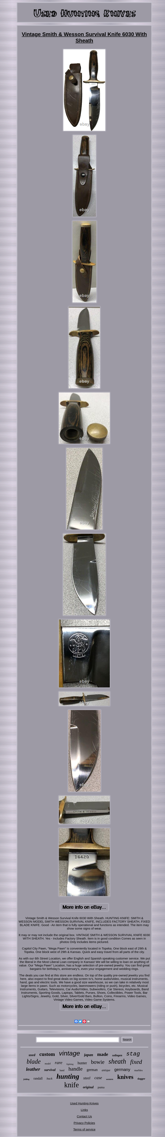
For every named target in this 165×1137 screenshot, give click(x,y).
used (32, 1055)
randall (37, 1078)
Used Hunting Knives (84, 1103)
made (102, 1054)
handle (75, 1069)
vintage (69, 1053)
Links (84, 1110)
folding (26, 1079)
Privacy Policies (84, 1123)
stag (133, 1054)
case (98, 1077)
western (109, 1079)
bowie (97, 1062)
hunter (82, 1063)
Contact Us (84, 1116)
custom (47, 1054)
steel (86, 1078)
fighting (70, 1064)
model (48, 1063)
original (88, 1087)
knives (125, 1077)
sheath (117, 1061)
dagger (141, 1078)
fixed (136, 1061)
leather (33, 1069)
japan (88, 1055)
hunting (67, 1076)
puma (101, 1087)
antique (106, 1070)
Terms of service (84, 1129)
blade (34, 1061)
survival (50, 1070)
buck (49, 1078)
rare (58, 1062)
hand (62, 1070)
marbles (138, 1070)
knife (71, 1085)
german (92, 1070)
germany (122, 1069)
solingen (117, 1055)
